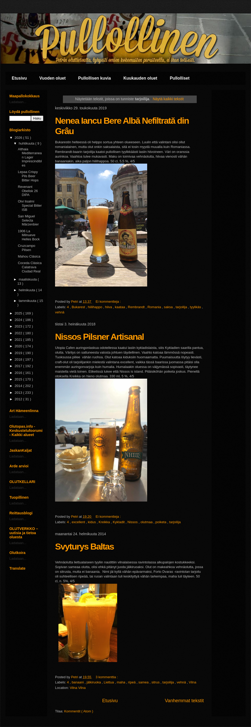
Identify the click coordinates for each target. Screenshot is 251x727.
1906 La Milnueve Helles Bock (29, 235)
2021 (19, 340)
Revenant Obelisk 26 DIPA (28, 191)
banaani (78, 682)
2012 (19, 399)
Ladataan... (17, 102)
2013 (19, 393)
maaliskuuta (28, 279)
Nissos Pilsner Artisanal (99, 337)
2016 (19, 373)
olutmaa (146, 522)
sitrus (155, 682)
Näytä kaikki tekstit (168, 99)
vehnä (59, 312)
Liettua (109, 682)
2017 (19, 366)
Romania (154, 307)
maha (121, 682)
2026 (19, 138)
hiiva (109, 307)
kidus (92, 522)
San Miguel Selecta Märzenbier (28, 220)
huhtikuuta (27, 143)
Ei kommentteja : (108, 301)
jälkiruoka (94, 682)
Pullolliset (180, 78)
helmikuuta (27, 290)
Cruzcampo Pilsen (26, 248)
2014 (19, 386)
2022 (19, 333)
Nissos (133, 522)
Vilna (192, 682)
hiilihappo (95, 307)
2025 (19, 313)
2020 (19, 346)
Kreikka (105, 522)
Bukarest (79, 307)
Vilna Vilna (78, 688)
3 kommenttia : (107, 677)
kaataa (120, 307)
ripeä (132, 682)
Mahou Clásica (29, 256)
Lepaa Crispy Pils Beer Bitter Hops (28, 176)
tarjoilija (182, 307)
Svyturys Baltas (84, 546)
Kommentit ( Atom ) (78, 711)
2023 (19, 326)
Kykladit (119, 522)
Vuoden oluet (52, 78)
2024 (19, 320)
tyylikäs (196, 307)
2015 (19, 379)
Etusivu (19, 78)
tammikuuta (28, 301)
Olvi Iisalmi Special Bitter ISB (30, 205)
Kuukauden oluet (140, 78)
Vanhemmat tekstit (184, 700)
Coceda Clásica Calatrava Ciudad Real (29, 267)
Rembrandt (137, 307)
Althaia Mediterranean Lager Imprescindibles (30, 157)
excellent (79, 522)
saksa (169, 307)
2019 (19, 353)
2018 (19, 359)
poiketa (162, 522)
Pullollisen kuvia (94, 78)
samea (144, 682)
